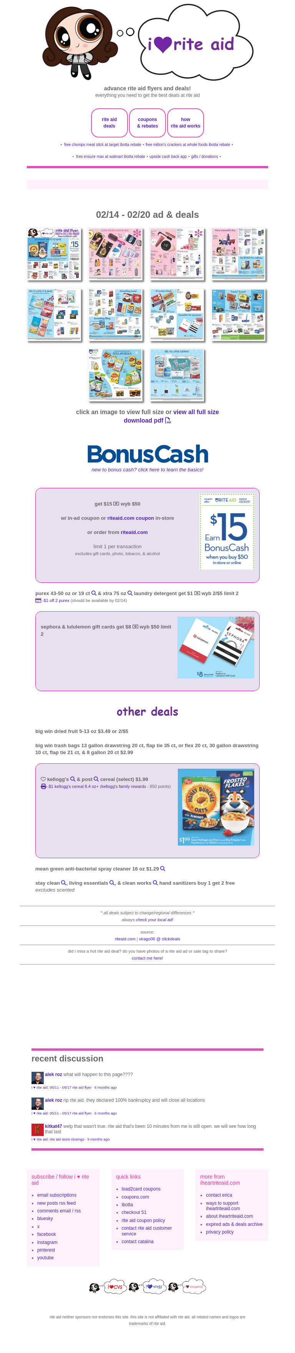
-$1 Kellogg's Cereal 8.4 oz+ (70, 786)
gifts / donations (204, 156)
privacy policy (220, 1232)
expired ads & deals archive (234, 1224)
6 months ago (105, 1087)
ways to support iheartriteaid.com (223, 1205)
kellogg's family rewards (123, 786)
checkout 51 (134, 1212)
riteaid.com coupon (131, 518)
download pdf (147, 420)
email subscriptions (56, 1195)
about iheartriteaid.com (229, 1216)
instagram (47, 1242)
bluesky (45, 1218)
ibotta (127, 1204)
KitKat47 (53, 1126)
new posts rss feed (56, 1203)
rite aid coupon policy (143, 1220)
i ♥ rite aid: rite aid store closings (57, 1139)
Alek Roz (53, 1074)
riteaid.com (134, 532)
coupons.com (135, 1197)
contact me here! (147, 958)
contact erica (219, 1195)
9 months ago (98, 1139)
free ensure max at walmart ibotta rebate (110, 156)
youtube (45, 1257)
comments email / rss (59, 1211)
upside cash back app (168, 156)
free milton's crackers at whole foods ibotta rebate (188, 145)
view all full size (196, 412)
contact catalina (138, 1241)
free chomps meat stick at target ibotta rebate (102, 145)
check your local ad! (154, 919)
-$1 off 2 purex (53, 600)
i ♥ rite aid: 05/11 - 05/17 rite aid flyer (61, 1087)
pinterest (46, 1250)
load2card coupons (141, 1189)
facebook (46, 1234)
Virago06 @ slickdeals (159, 939)
